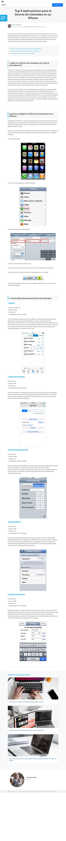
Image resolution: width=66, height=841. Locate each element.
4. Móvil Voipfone (14, 522)
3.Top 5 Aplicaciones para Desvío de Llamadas (22, 53)
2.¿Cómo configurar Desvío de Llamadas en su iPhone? (25, 51)
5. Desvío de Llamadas (16, 594)
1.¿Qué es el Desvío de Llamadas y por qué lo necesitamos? (26, 48)
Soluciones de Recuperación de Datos (31, 26)
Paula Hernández (16, 24)
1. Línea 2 (11, 303)
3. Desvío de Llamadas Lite (18, 450)
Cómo (11, 791)
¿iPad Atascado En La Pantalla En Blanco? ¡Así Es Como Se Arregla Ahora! (26, 730)
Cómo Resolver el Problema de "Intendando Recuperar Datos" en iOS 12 (26, 702)
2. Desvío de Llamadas (16, 377)
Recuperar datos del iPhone (3, 18)
